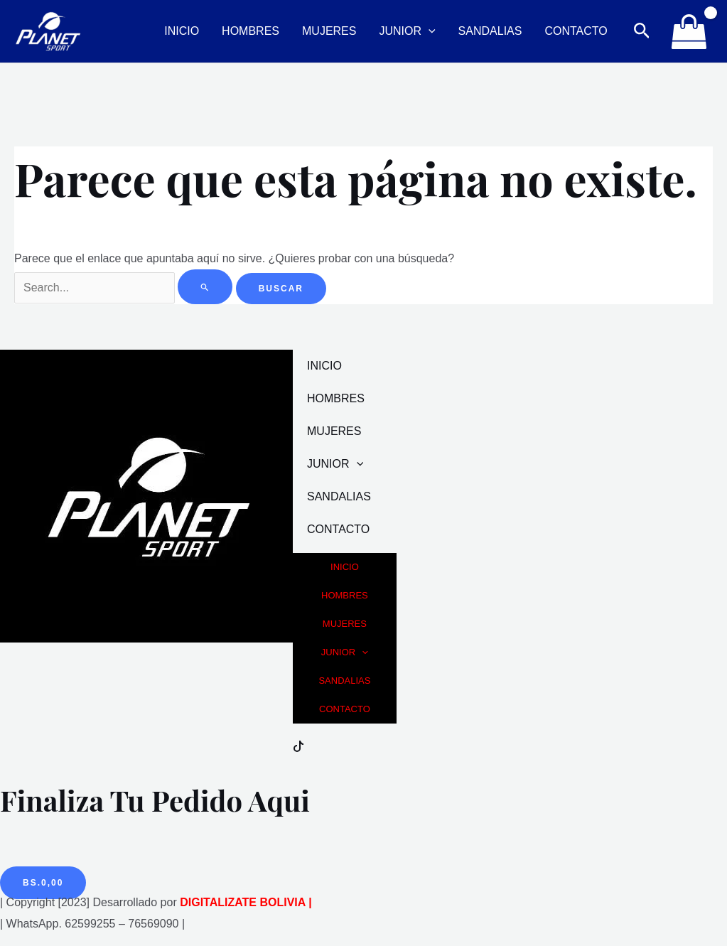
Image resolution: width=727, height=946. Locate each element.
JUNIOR (407, 31)
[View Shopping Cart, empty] (688, 31)
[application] (428, 31)
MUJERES (329, 31)
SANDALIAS (490, 31)
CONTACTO (575, 31)
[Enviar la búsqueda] (205, 286)
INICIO (181, 31)
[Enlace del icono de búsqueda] (642, 31)
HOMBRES (250, 31)
